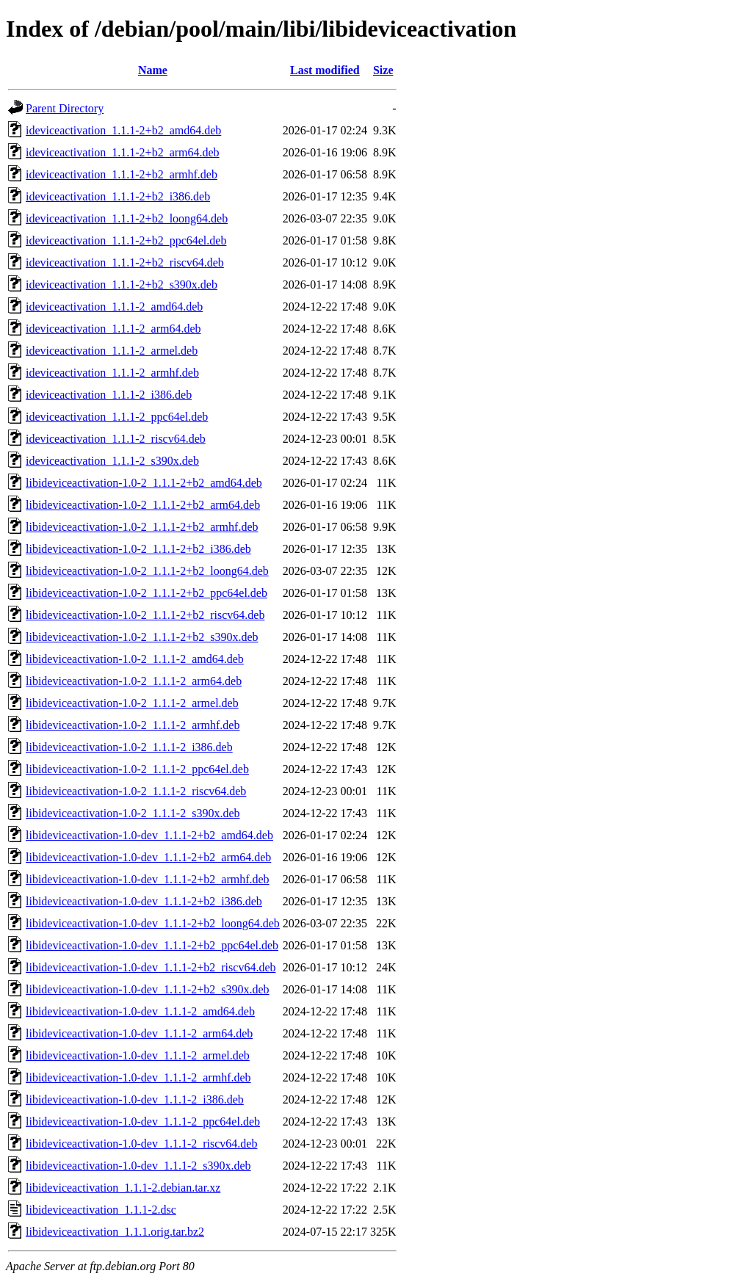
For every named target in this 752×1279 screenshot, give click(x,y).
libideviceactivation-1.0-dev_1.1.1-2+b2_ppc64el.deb (152, 945)
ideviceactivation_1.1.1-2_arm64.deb (113, 328)
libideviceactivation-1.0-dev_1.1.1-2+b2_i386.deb (144, 901)
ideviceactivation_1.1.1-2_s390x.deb (112, 460)
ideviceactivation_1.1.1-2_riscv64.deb (116, 438)
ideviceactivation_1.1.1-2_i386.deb (109, 394)
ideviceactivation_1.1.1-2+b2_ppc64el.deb (126, 240)
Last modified (325, 70)
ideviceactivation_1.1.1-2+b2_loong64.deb (127, 218)
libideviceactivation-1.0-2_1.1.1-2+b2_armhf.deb (142, 527)
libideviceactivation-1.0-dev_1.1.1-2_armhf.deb (138, 1077)
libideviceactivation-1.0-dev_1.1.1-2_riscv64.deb (141, 1143)
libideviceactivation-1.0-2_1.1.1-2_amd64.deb (135, 659)
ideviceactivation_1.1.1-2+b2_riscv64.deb (125, 262)
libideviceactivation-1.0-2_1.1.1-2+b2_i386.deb (138, 549)
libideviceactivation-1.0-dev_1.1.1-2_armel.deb (138, 1055)
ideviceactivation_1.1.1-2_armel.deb (112, 350)
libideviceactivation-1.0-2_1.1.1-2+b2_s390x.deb (142, 637)
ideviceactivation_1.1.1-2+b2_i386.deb (118, 196)
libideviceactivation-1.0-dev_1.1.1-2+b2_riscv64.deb (150, 967)
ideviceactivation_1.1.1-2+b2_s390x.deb (121, 284)
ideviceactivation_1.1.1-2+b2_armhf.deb (121, 174)
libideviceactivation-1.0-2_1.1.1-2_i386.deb (129, 747)
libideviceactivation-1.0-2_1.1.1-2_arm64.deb (134, 681)
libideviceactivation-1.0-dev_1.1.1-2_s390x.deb (138, 1165)
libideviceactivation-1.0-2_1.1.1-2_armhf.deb (132, 725)
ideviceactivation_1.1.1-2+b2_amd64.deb (123, 130)
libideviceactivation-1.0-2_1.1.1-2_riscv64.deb (136, 791)
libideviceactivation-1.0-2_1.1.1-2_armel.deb (132, 703)
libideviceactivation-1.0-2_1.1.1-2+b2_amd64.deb (144, 483)
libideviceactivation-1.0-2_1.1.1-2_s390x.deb (132, 813)
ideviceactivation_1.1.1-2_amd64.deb (114, 306)
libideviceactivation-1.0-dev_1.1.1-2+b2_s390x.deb (148, 989)
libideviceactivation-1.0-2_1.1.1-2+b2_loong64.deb (147, 571)
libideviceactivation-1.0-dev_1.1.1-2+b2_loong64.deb (153, 923)
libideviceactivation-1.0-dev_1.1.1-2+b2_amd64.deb (149, 835)
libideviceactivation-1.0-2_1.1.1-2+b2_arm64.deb (143, 505)
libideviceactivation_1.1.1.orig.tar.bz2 (115, 1231)
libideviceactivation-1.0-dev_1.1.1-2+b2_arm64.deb (148, 857)
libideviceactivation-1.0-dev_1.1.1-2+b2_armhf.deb (148, 879)
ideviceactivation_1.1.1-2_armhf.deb (112, 372)
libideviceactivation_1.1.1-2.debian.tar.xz (123, 1187)
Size (383, 70)
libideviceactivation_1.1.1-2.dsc (101, 1209)
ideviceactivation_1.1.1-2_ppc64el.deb (117, 416)
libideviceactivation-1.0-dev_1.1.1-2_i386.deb (135, 1099)
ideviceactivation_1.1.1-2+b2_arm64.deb (123, 152)
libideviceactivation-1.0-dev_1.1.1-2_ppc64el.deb (143, 1121)
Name (152, 70)
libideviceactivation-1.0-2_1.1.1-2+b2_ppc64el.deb (146, 593)
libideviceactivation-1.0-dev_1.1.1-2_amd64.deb (140, 1011)
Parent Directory (65, 108)
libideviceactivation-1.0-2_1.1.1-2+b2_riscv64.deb (145, 615)
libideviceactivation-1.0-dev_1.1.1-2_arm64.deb (139, 1033)
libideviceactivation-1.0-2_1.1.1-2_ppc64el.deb (137, 769)
